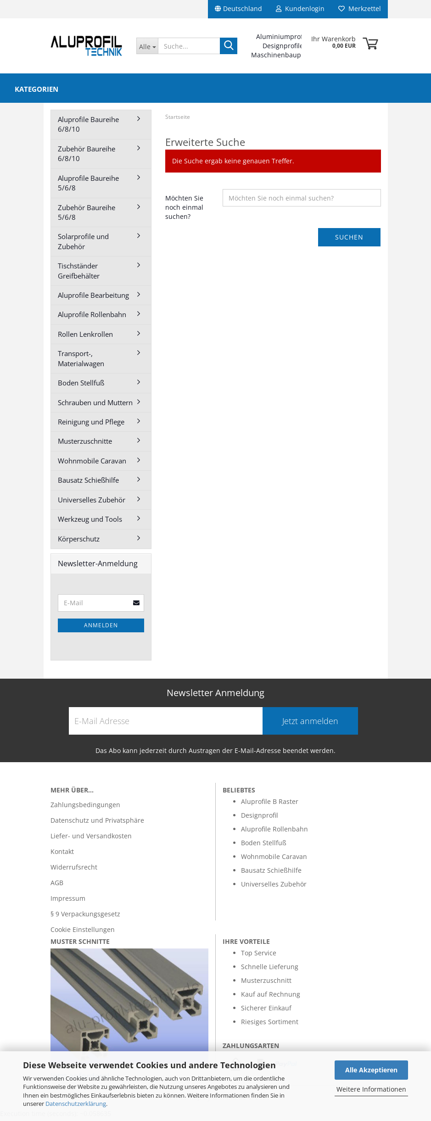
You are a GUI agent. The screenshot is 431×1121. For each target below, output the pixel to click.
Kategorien (36, 89)
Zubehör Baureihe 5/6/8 (86, 215)
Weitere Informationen (371, 1089)
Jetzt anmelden (310, 723)
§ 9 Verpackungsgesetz (85, 916)
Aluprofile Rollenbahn (92, 317)
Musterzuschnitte (85, 443)
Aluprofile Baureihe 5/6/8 (88, 185)
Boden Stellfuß (81, 385)
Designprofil (259, 818)
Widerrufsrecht (73, 869)
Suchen (349, 239)
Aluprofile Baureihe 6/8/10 (88, 126)
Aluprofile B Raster (269, 804)
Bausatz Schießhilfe (88, 482)
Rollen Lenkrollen (85, 336)
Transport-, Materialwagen (81, 360)
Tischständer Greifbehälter (79, 273)
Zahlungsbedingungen (85, 807)
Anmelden (101, 628)
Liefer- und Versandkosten (91, 838)
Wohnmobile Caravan (92, 463)
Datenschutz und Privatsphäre (97, 823)
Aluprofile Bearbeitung (93, 297)
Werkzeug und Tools (90, 521)
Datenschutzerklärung (75, 1103)
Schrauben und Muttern (95, 405)
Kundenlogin (300, 8)
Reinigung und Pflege (91, 424)
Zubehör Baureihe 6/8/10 (86, 156)
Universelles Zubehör (91, 502)
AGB (56, 885)
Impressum (67, 901)
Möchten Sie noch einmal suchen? (184, 209)
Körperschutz (79, 541)
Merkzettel (359, 8)
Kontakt (62, 854)
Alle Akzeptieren (371, 1069)
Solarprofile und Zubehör (83, 243)
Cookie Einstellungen (82, 932)
